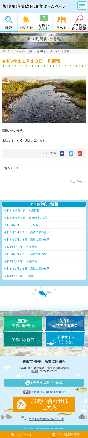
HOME (5, 51)
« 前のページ (10, 168)
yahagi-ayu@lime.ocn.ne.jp (48, 391)
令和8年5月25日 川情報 (19, 275)
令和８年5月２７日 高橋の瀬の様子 (26, 254)
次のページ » (78, 181)
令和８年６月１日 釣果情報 (22, 210)
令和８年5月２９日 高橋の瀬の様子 (26, 232)
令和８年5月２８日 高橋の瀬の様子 (26, 239)
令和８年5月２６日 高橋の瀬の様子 (26, 268)
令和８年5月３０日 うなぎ (21, 225)
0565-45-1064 (44, 382)
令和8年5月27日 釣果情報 (20, 246)
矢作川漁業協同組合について (46, 419)
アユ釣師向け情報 (23, 51)
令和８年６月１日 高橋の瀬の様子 (26, 217)
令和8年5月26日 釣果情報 (20, 261)
